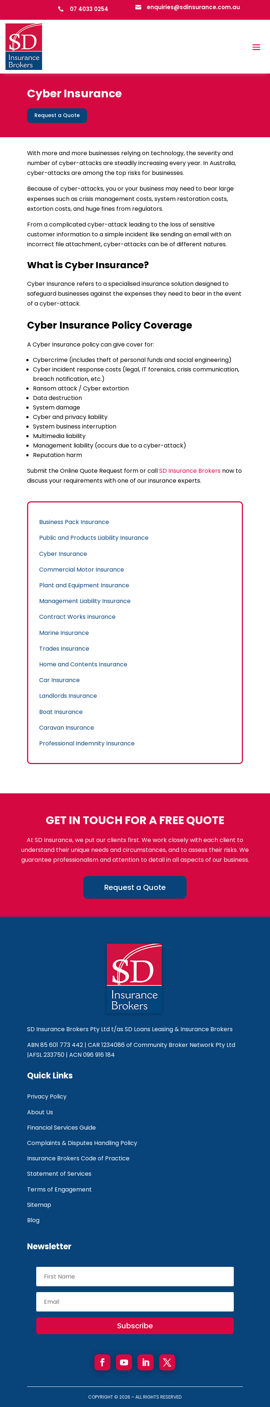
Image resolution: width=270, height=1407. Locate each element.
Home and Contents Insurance (83, 664)
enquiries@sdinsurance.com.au (193, 7)
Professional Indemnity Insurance (87, 743)
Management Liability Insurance (85, 601)
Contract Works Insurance (77, 617)
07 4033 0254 (89, 9)
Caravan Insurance (66, 727)
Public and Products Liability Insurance (94, 538)
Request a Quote (57, 115)
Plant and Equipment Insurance (84, 585)
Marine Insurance (64, 633)
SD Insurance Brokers (190, 471)
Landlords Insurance (68, 696)
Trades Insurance (64, 648)
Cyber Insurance (63, 554)
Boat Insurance (61, 712)
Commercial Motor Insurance (81, 569)
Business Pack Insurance (74, 522)
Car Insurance (59, 680)
